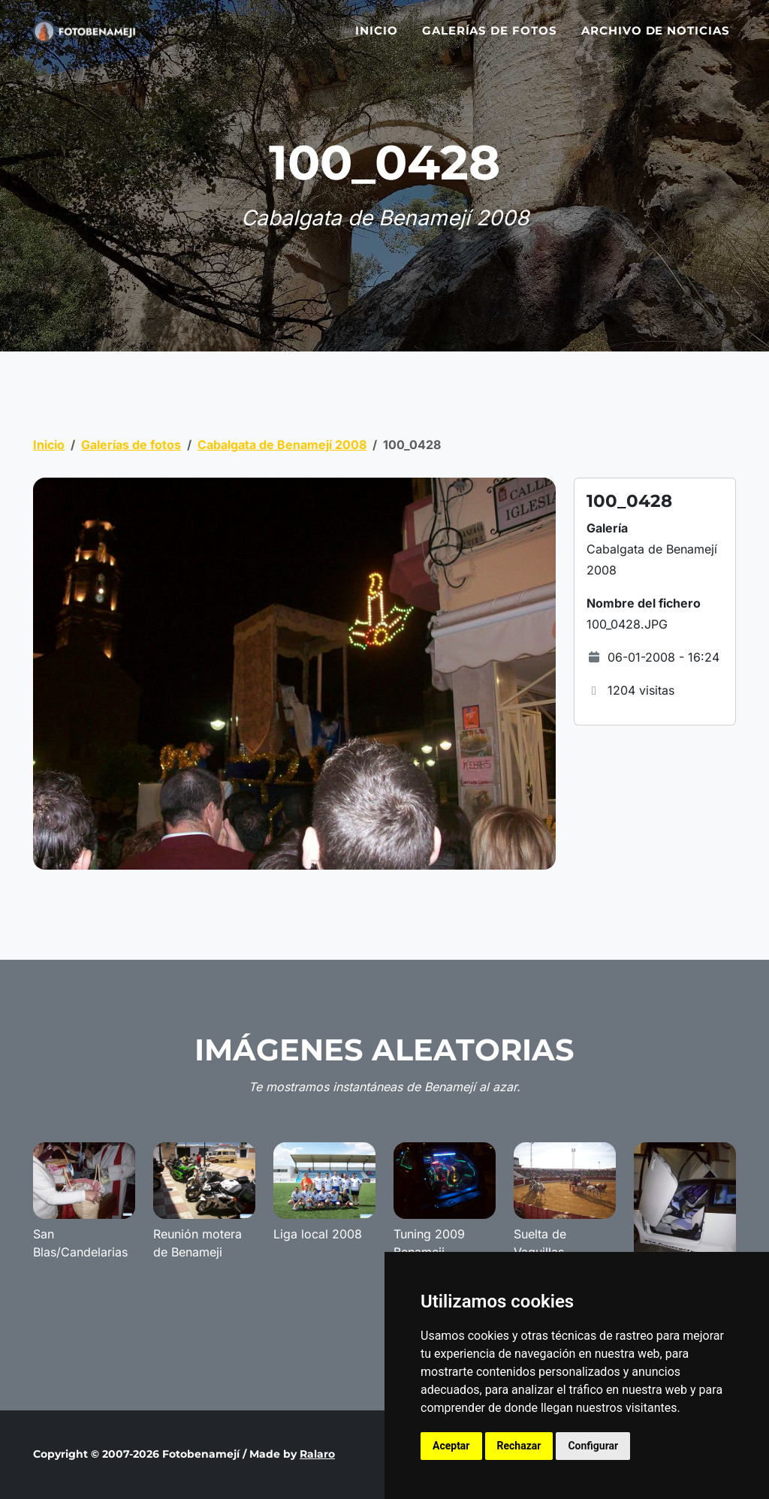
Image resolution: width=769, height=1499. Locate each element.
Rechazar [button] (519, 1446)
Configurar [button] (593, 1446)
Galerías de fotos (489, 39)
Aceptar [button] (451, 1446)
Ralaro (317, 1454)
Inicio (376, 39)
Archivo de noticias (655, 39)
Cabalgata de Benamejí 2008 (282, 444)
